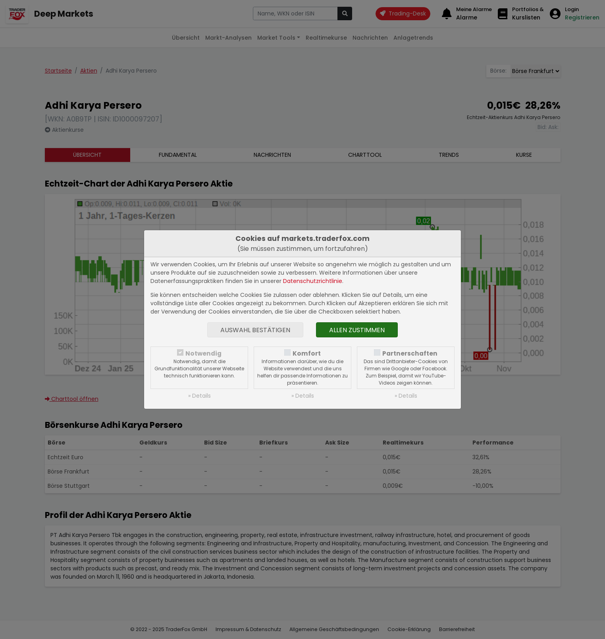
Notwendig (203, 353)
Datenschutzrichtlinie (312, 281)
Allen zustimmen (357, 330)
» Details (199, 396)
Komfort (307, 353)
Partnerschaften (409, 353)
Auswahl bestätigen (255, 330)
